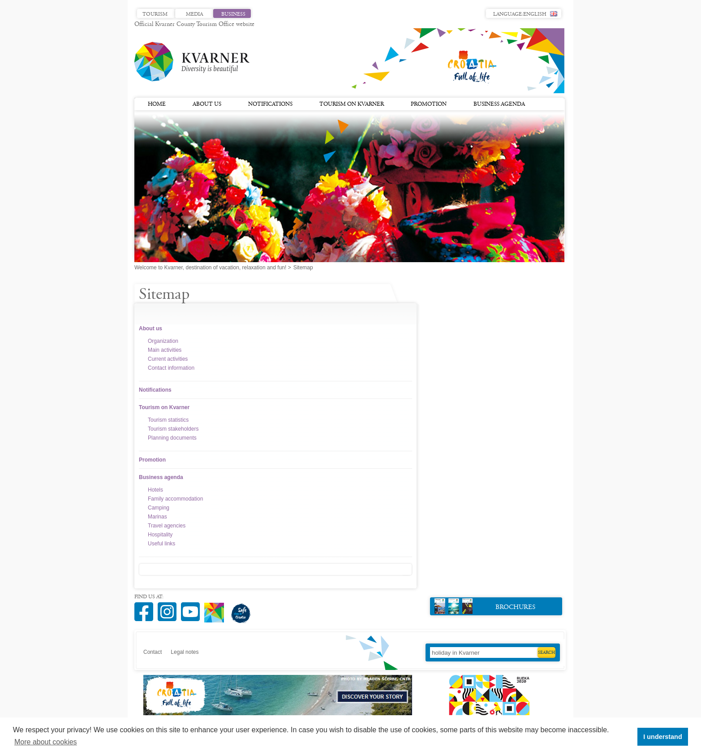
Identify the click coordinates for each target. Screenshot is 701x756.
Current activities (168, 359)
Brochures (484, 606)
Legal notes (184, 652)
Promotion (429, 104)
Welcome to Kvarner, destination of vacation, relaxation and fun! (210, 267)
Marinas (157, 517)
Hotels (155, 490)
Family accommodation (175, 499)
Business (233, 14)
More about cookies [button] (45, 742)
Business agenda (499, 104)
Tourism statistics (168, 420)
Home (157, 104)
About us (207, 104)
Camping (158, 508)
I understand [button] (662, 736)
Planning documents (172, 438)
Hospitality (160, 534)
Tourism (155, 14)
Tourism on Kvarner (351, 104)
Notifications (270, 104)
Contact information (171, 368)
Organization (163, 341)
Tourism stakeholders (173, 429)
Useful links (161, 543)
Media (194, 14)
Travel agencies (166, 526)
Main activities (164, 350)
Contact (152, 652)
